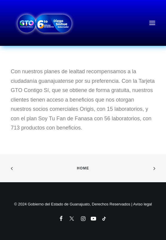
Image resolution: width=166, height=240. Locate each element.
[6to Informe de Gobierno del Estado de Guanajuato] (83, 23)
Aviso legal (142, 204)
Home (83, 168)
